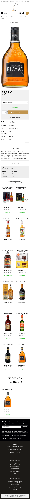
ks (5, 112)
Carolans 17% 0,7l (8, 344)
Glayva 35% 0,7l (22, 344)
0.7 (12, 174)
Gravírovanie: (6, 99)
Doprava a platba (15, 468)
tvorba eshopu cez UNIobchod (20, 495)
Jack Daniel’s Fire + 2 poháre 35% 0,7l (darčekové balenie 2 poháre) (8, 189)
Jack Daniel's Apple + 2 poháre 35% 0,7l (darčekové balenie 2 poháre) (22, 189)
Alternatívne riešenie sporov (15, 481)
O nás (15, 463)
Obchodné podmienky (15, 465)
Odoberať (24, 426)
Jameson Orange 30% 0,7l (22, 314)
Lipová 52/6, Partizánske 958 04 (15, 446)
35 (12, 168)
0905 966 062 (20, 1)
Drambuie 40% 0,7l (8, 313)
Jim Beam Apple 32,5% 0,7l (22, 219)
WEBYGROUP (20, 496)
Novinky (15, 486)
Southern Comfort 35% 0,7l (8, 219)
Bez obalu (14, 171)
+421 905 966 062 (16, 452)
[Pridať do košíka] (15, 112)
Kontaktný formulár (15, 471)
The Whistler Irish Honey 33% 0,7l (8, 282)
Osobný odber (15, 470)
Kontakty (15, 489)
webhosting (9, 496)
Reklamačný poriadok (15, 466)
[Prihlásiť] (23, 13)
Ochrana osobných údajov (15, 483)
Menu (4, 13)
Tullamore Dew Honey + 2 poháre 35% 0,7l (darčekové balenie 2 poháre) (22, 252)
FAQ (15, 473)
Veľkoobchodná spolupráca (15, 488)
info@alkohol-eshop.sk (8, 1)
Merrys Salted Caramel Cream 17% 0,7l (22, 282)
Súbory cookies (15, 484)
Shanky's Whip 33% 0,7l (7, 251)
